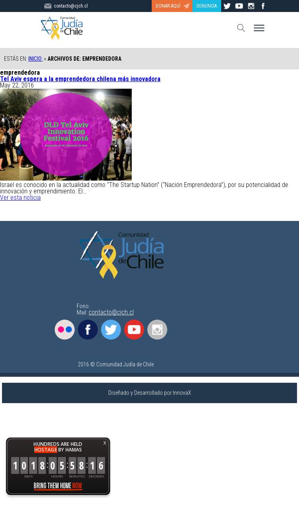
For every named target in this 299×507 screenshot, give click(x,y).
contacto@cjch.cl (111, 312)
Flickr (65, 330)
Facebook (88, 330)
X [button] (104, 442)
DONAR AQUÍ (168, 6)
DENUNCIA (206, 6)
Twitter (111, 330)
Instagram (157, 330)
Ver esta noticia (20, 197)
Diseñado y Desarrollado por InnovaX (149, 393)
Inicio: (35, 59)
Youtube (134, 330)
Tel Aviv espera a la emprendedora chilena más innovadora (80, 79)
